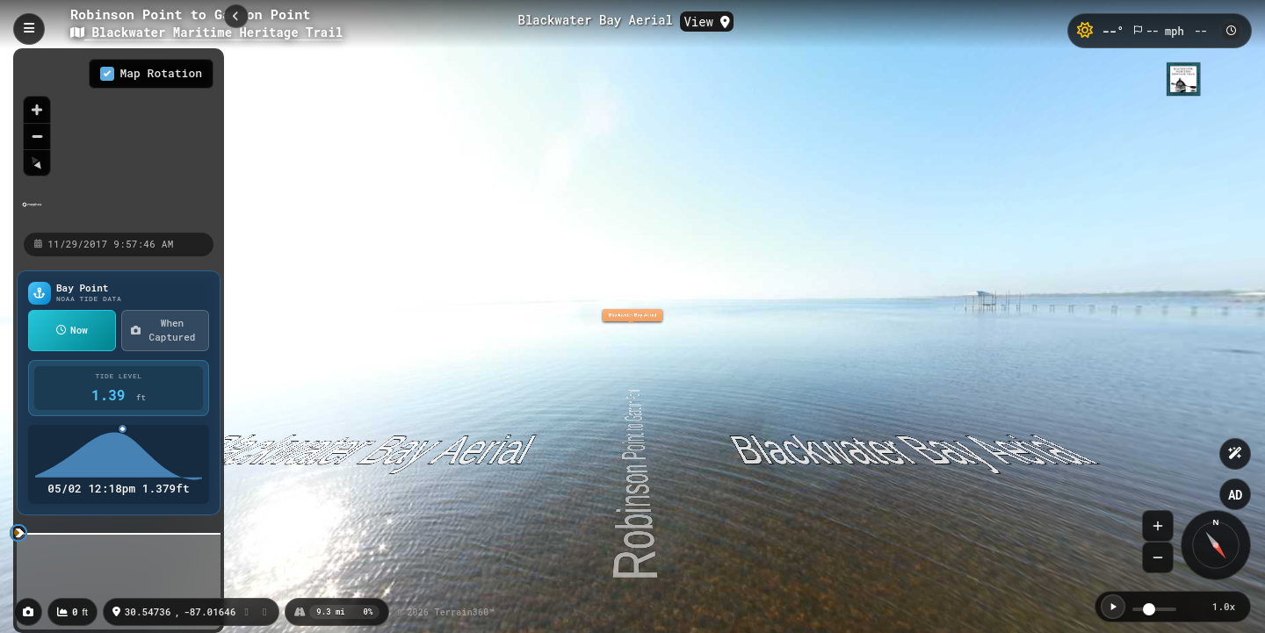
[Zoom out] (37, 136)
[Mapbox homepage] (32, 212)
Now (72, 329)
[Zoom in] (37, 110)
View (706, 21)
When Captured (163, 330)
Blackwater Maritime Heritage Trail (206, 32)
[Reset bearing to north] (37, 162)
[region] (118, 139)
